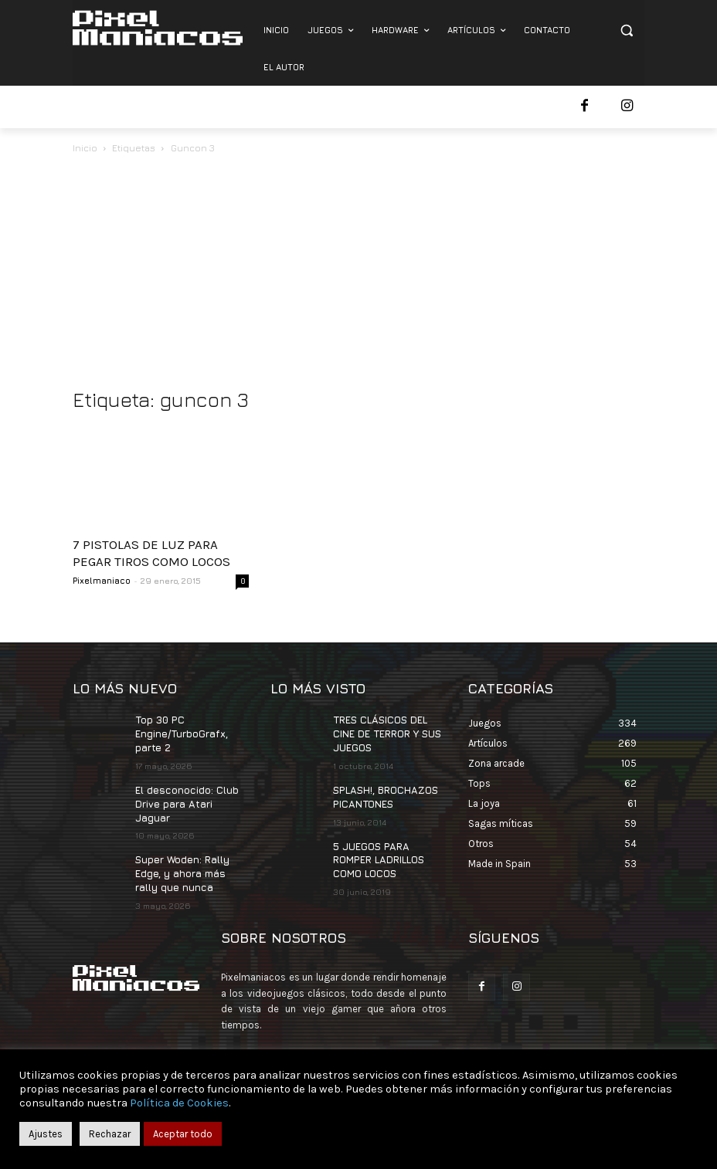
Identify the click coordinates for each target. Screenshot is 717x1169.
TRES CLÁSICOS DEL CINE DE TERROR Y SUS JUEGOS (386, 732)
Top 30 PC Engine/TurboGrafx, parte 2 (180, 732)
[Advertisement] (358, 272)
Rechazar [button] (110, 1134)
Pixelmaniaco (102, 580)
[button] (626, 30)
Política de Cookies (179, 1103)
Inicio (85, 148)
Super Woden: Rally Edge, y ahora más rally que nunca (182, 854)
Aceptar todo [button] (182, 1134)
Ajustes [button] (46, 1134)
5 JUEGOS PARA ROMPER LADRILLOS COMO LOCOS (377, 854)
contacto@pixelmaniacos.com (355, 1036)
